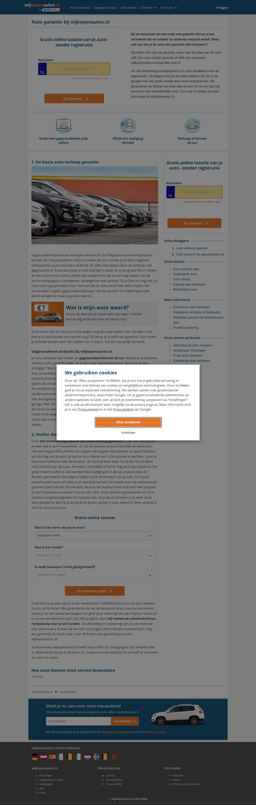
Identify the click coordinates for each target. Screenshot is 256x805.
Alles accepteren (128, 422)
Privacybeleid (88, 409)
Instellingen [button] (128, 432)
